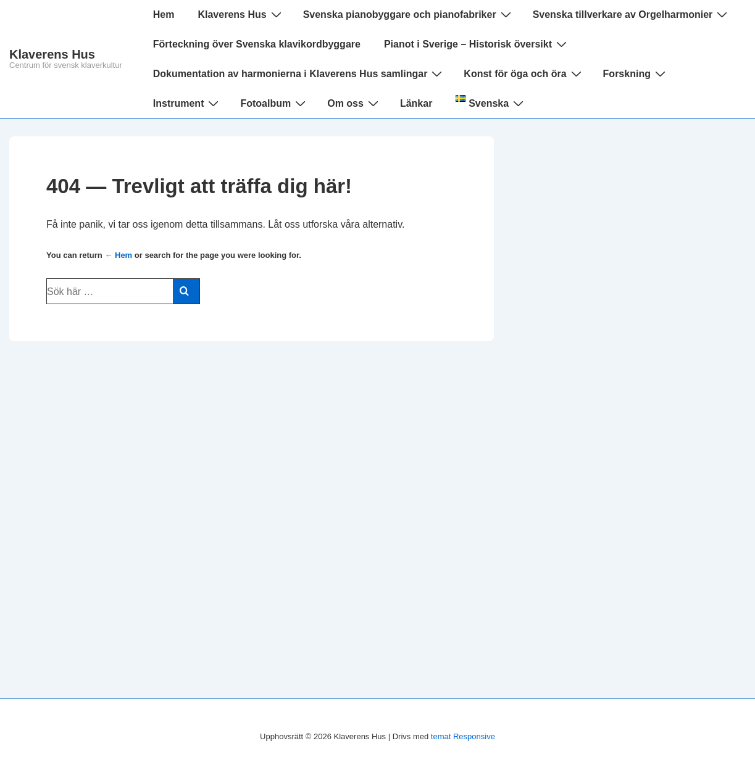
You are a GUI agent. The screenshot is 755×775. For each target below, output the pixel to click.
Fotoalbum (274, 103)
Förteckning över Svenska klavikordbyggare (257, 44)
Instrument (187, 103)
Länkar (416, 103)
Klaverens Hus (52, 54)
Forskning (636, 73)
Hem (164, 14)
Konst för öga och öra (524, 73)
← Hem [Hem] (118, 255)
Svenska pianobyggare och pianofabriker (408, 14)
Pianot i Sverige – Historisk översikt (477, 43)
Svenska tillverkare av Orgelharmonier (632, 14)
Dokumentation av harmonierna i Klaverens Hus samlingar (299, 73)
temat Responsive (463, 736)
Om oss (354, 103)
